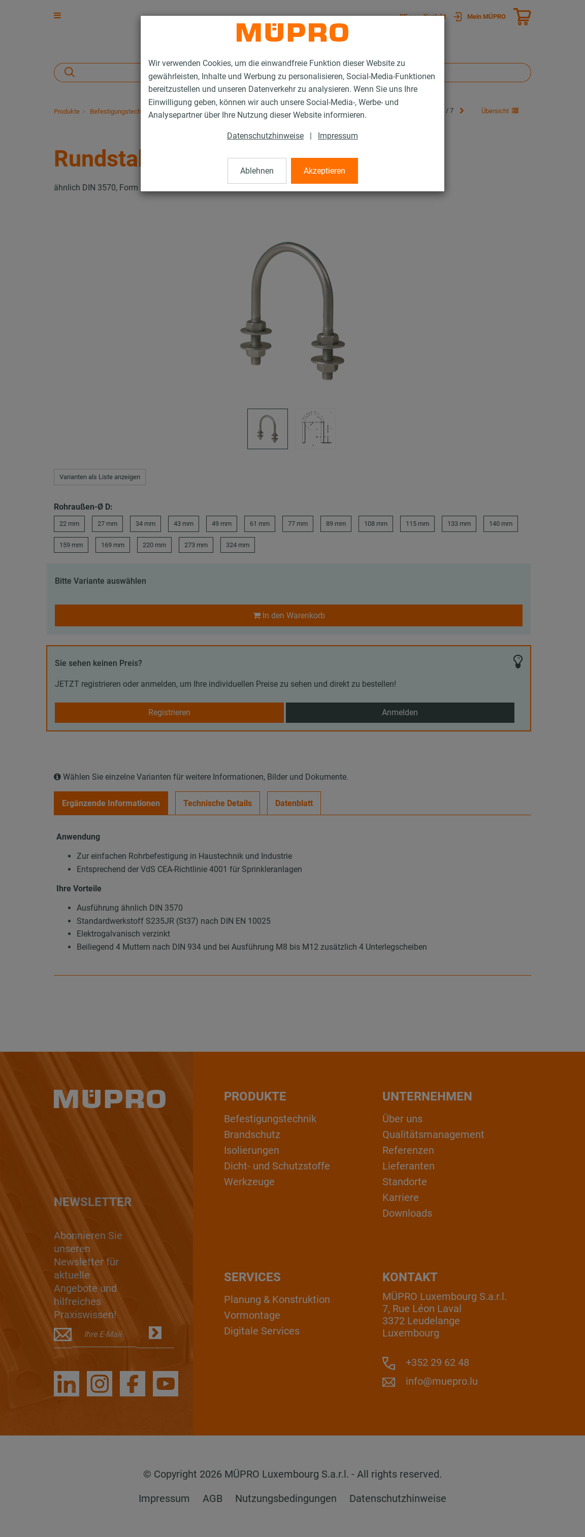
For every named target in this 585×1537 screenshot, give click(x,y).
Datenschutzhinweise (265, 136)
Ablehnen (257, 171)
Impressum (338, 136)
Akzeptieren (324, 171)
